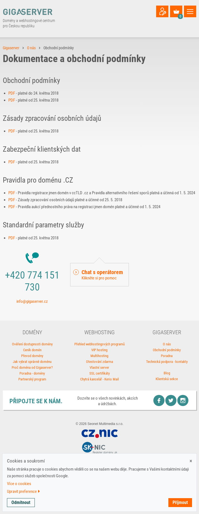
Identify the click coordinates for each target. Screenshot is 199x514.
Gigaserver (11, 48)
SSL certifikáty (99, 373)
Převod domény (32, 356)
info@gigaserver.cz (32, 301)
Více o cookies (19, 483)
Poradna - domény (32, 373)
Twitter (170, 400)
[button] (99, 274)
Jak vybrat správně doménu (32, 362)
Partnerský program (32, 379)
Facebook (158, 400)
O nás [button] (31, 48)
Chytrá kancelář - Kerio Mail (99, 379)
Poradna (167, 356)
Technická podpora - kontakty (167, 362)
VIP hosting (99, 350)
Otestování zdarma (99, 362)
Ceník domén (32, 350)
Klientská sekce (167, 379)
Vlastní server (99, 367)
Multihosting (99, 356)
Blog (167, 373)
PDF (11, 93)
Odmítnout (20, 502)
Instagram (182, 400)
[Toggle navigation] (190, 11)
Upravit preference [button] (23, 491)
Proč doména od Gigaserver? (32, 367)
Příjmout (180, 502)
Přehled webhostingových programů (99, 344)
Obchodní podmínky (167, 350)
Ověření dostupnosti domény (32, 344)
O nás (167, 344)
